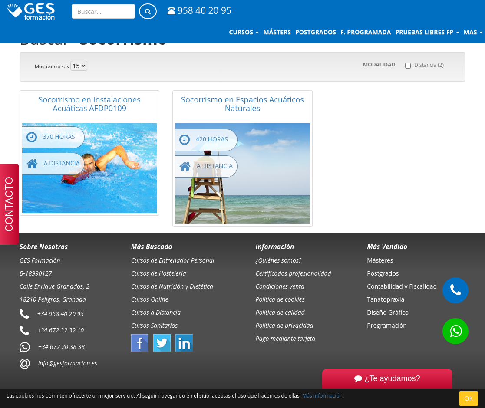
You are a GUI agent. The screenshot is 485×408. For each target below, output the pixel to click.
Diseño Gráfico (388, 312)
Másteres (380, 260)
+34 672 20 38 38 (61, 346)
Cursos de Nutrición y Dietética (172, 286)
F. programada (365, 32)
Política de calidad (280, 312)
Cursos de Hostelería (158, 273)
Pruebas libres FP (427, 32)
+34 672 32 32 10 (60, 330)
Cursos (244, 32)
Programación (387, 325)
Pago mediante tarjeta (286, 338)
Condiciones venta (280, 286)
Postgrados (383, 273)
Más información (322, 395)
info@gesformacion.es (66, 363)
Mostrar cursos (52, 66)
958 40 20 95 (199, 10)
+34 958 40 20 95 (60, 313)
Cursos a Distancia (156, 312)
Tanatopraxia (385, 299)
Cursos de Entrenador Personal (172, 260)
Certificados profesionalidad (293, 273)
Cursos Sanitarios (154, 325)
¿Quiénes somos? (278, 260)
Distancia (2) (429, 64)
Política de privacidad (284, 325)
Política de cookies (280, 299)
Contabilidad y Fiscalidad (402, 286)
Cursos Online (149, 299)
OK (469, 398)
